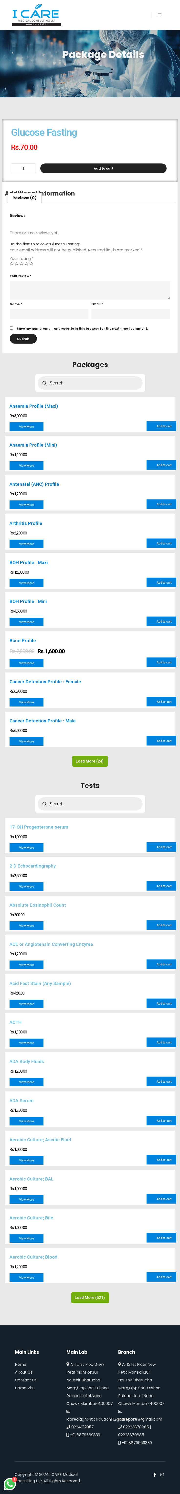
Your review (20, 276)
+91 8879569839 (83, 1435)
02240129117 (80, 1427)
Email (97, 304)
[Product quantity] (23, 168)
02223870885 (133, 1427)
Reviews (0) (24, 198)
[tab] (25, 198)
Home (20, 1364)
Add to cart (103, 168)
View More (26, 427)
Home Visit (25, 1388)
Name (16, 304)
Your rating (22, 258)
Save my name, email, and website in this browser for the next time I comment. (82, 328)
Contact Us (26, 1380)
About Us (23, 1372)
